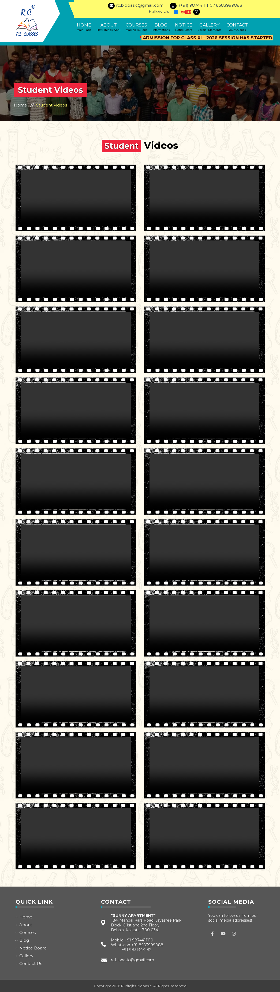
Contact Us (30, 963)
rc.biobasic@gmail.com (132, 959)
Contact (237, 27)
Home (84, 27)
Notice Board (33, 948)
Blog (161, 27)
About (108, 27)
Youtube (223, 933)
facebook (212, 933)
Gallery (209, 27)
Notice (183, 27)
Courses (136, 27)
